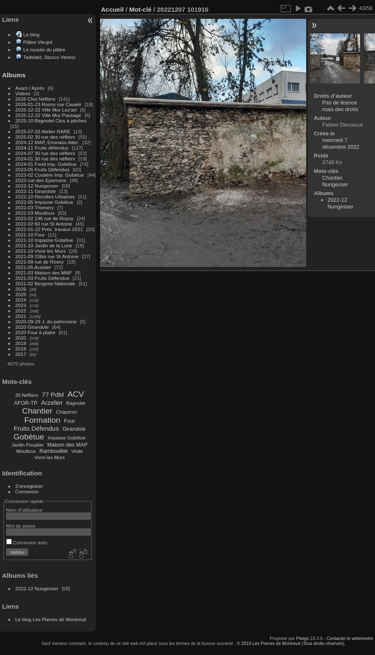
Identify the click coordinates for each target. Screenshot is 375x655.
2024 (20, 299)
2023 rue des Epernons (40, 180)
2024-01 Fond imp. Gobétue (46, 164)
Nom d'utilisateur (24, 510)
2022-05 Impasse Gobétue (44, 202)
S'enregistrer (29, 486)
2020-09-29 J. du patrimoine (46, 321)
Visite (77, 451)
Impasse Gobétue (67, 437)
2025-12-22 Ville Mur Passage (48, 115)
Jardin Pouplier (28, 444)
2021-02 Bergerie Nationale (45, 283)
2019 (20, 343)
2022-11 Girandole (35, 191)
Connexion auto (27, 542)
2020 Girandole (32, 327)
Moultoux (26, 451)
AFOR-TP (25, 403)
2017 (20, 354)
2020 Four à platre (35, 332)
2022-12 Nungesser (36, 185)
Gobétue (28, 436)
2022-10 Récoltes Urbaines (45, 196)
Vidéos (22, 93)
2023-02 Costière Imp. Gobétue (49, 175)
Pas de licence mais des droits (340, 105)
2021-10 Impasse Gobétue (44, 240)
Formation (42, 420)
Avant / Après (30, 88)
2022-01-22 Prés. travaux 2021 (49, 229)
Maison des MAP (67, 445)
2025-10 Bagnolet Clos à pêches (51, 120)
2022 (20, 310)
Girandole (74, 429)
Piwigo (302, 638)
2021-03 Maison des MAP (43, 272)
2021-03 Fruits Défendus (42, 278)
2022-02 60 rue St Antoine (44, 223)
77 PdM (53, 394)
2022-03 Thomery (34, 207)
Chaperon (66, 411)
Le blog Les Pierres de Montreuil (50, 619)
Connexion (27, 491)
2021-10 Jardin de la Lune (44, 245)
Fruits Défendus (36, 428)
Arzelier (52, 402)
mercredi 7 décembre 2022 (341, 143)
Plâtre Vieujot (38, 42)
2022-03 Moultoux (35, 213)
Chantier (37, 410)
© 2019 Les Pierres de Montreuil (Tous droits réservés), (291, 643)
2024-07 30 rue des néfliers (45, 153)
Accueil (112, 9)
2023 (20, 305)
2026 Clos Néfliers (35, 99)
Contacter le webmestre (350, 638)
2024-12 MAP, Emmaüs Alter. (47, 142)
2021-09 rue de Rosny (39, 261)
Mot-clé (140, 9)
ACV (76, 394)
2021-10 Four (30, 234)
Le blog (31, 34)
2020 (20, 337)
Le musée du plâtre (44, 49)
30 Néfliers (26, 395)
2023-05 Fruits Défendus (42, 169)
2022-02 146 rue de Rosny (44, 218)
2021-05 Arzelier (33, 267)
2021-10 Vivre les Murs (40, 251)
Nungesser (335, 184)
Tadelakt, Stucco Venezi (49, 57)
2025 (20, 294)
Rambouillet (54, 451)
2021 (20, 316)
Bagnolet (75, 403)
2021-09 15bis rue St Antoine (47, 256)
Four (69, 421)
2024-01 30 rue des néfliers (46, 158)
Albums (13, 75)
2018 (20, 348)
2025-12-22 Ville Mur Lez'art (46, 109)
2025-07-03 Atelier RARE (42, 131)
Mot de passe (21, 525)
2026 (20, 289)
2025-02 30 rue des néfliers (45, 137)
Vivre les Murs (50, 457)
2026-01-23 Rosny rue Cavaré (48, 104)
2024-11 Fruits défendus (42, 147)
